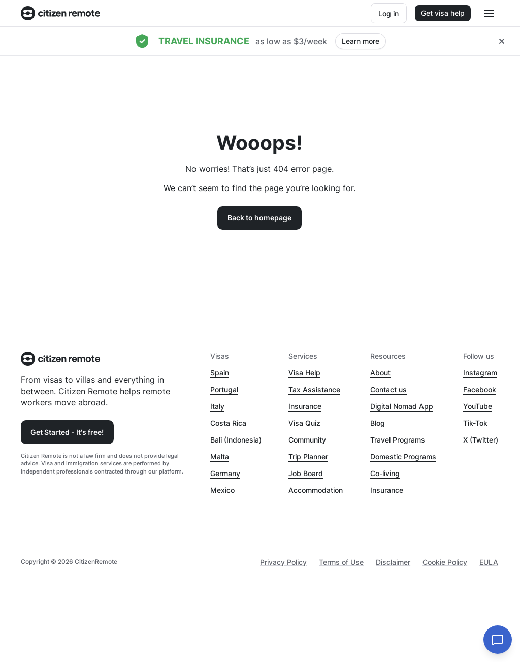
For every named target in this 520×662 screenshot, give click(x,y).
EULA (488, 562)
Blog (377, 423)
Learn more (360, 41)
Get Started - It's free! (67, 432)
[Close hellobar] (502, 41)
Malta (219, 456)
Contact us (388, 389)
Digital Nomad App (401, 406)
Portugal (224, 389)
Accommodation (315, 490)
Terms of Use (341, 562)
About (380, 372)
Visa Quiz (304, 423)
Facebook (479, 389)
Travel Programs (397, 439)
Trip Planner (308, 456)
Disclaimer (393, 562)
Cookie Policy (444, 562)
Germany (225, 473)
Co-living (385, 473)
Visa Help (304, 372)
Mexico (222, 490)
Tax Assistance (314, 389)
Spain (219, 372)
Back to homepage (259, 217)
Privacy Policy (283, 562)
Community (307, 439)
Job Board (305, 473)
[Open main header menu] (489, 13)
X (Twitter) (480, 439)
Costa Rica (228, 423)
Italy (217, 406)
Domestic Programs (403, 456)
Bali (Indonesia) (236, 439)
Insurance (304, 406)
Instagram (480, 372)
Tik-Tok (475, 423)
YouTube (477, 406)
